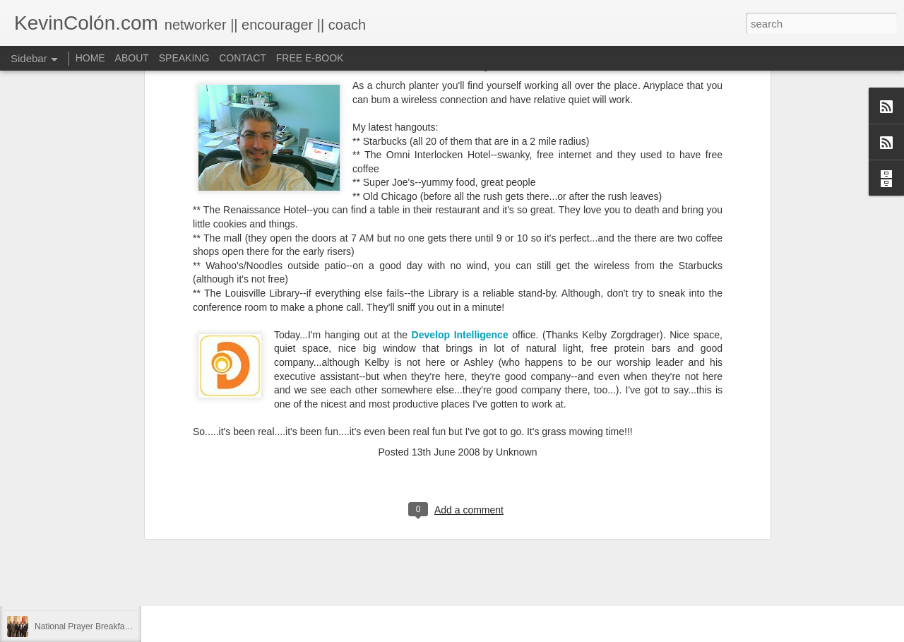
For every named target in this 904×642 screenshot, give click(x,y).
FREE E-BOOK (310, 58)
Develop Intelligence (460, 196)
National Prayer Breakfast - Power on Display (120, 626)
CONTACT (242, 58)
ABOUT (132, 58)
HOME (90, 58)
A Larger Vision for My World (88, 595)
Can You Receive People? (84, 531)
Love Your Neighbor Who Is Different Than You (122, 563)
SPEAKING (184, 58)
